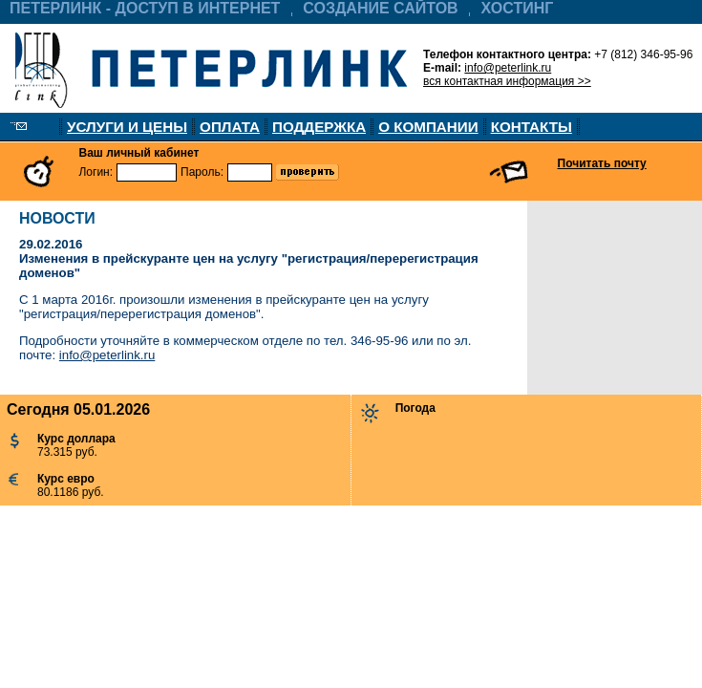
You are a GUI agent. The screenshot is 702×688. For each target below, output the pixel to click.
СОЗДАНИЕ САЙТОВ (380, 8)
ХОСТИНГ (517, 8)
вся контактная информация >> (507, 81)
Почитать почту (602, 163)
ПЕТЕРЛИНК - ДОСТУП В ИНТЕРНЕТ (145, 8)
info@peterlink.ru (507, 68)
